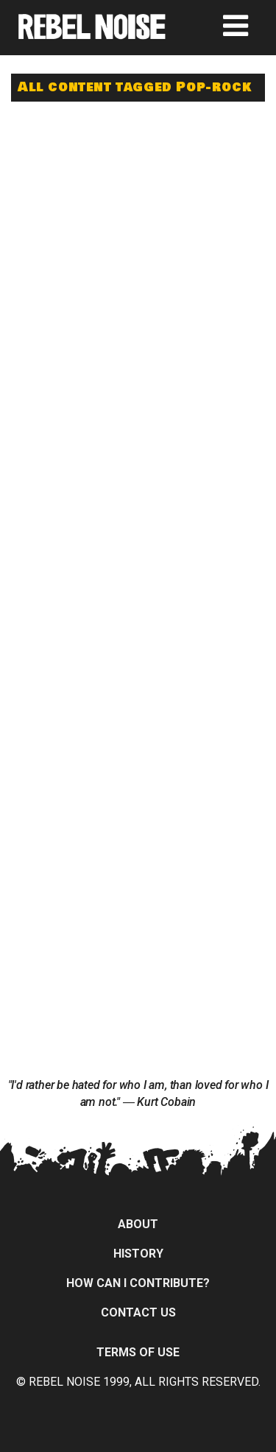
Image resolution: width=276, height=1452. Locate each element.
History (138, 1254)
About (138, 1224)
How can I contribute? (138, 1283)
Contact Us (138, 1312)
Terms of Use (138, 1352)
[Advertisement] (138, 208)
